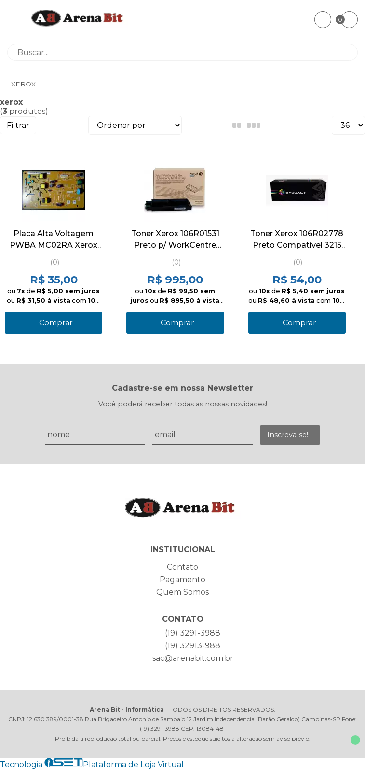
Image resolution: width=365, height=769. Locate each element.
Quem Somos (182, 592)
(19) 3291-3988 (192, 633)
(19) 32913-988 (192, 645)
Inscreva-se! (287, 435)
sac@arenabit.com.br (192, 658)
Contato (182, 567)
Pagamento (182, 579)
